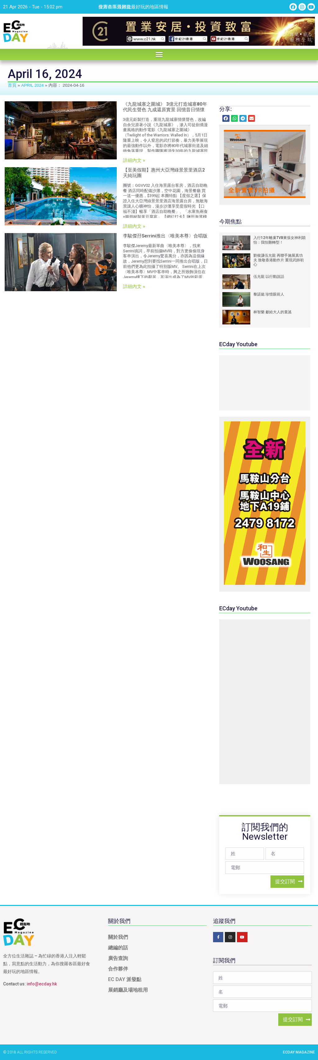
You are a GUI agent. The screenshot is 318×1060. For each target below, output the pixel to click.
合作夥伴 (118, 969)
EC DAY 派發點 (124, 979)
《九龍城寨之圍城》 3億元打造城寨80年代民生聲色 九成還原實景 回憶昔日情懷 (165, 106)
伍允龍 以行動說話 (268, 276)
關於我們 (118, 937)
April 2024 (32, 85)
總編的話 (118, 948)
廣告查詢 (118, 958)
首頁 (12, 85)
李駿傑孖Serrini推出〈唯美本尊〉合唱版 (165, 236)
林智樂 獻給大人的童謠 (272, 312)
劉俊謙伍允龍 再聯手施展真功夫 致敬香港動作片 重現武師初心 (278, 260)
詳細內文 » (134, 160)
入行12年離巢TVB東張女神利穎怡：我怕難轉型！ (279, 240)
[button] (159, 55)
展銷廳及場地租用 (128, 990)
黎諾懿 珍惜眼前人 (268, 294)
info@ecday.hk (42, 983)
